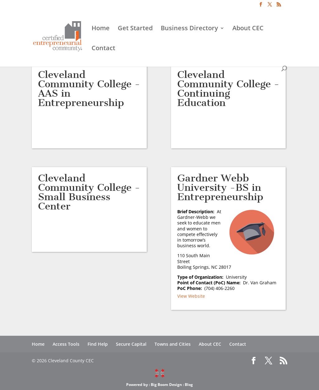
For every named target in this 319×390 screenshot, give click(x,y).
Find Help (98, 344)
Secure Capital (131, 344)
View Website (191, 296)
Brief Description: (197, 211)
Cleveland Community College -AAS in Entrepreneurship (89, 88)
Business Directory (189, 29)
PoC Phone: (190, 288)
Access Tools (66, 344)
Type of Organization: (201, 277)
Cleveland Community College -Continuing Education (228, 88)
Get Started (135, 29)
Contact (103, 49)
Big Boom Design (166, 384)
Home (101, 29)
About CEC (248, 29)
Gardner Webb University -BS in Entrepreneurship (220, 187)
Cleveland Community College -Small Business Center (89, 192)
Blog (189, 384)
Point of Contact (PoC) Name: (210, 283)
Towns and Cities (173, 344)
